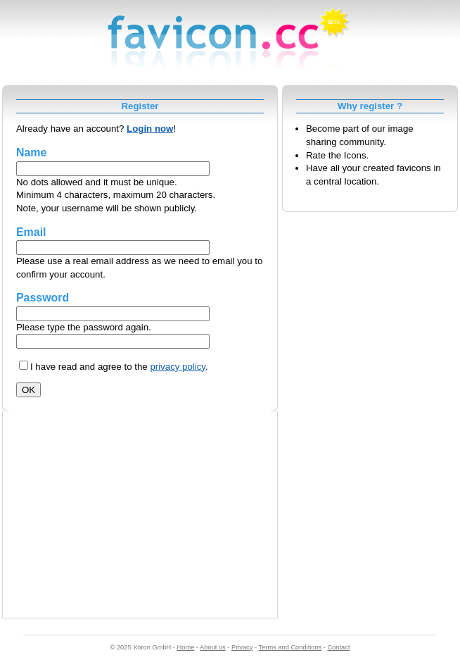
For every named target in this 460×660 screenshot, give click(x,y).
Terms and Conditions (289, 647)
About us (213, 647)
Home (186, 647)
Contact (339, 647)
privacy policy (177, 366)
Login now (150, 128)
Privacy (242, 647)
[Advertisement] (140, 519)
